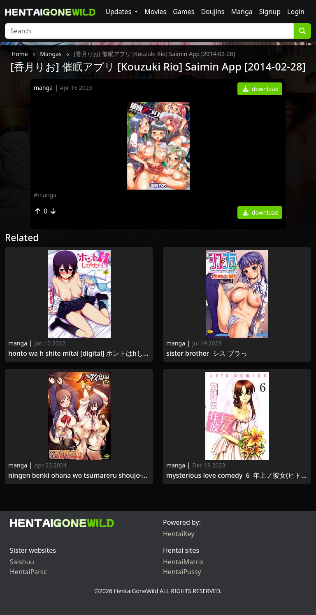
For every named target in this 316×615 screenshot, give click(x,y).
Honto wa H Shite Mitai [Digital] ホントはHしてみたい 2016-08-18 (79, 353)
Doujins (212, 11)
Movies (155, 11)
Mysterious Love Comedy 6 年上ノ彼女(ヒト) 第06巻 (237, 475)
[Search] (149, 31)
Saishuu (22, 561)
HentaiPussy (182, 571)
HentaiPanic (28, 571)
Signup (270, 11)
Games (183, 11)
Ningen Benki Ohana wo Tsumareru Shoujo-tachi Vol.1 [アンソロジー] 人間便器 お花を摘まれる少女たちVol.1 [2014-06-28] (79, 475)
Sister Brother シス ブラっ (206, 353)
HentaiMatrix (183, 561)
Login (295, 11)
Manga (242, 11)
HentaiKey (178, 533)
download (261, 89)
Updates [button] (119, 11)
